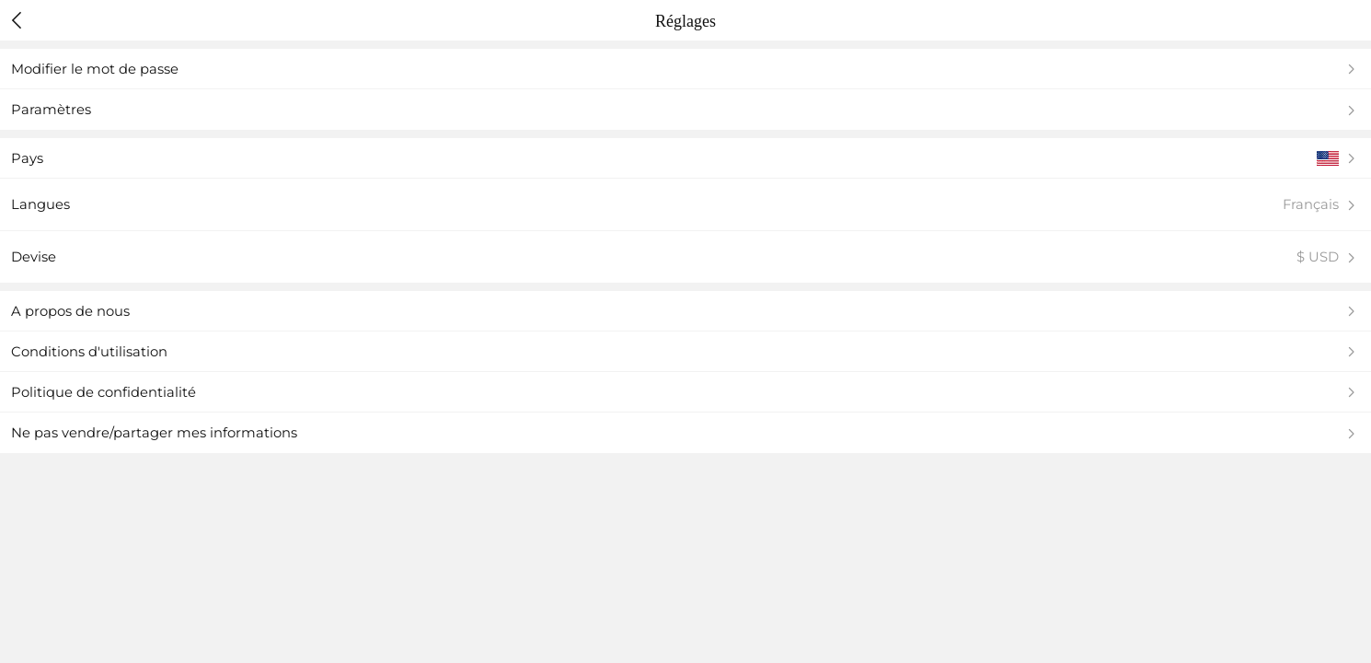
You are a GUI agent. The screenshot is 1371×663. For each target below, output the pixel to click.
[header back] (17, 20)
